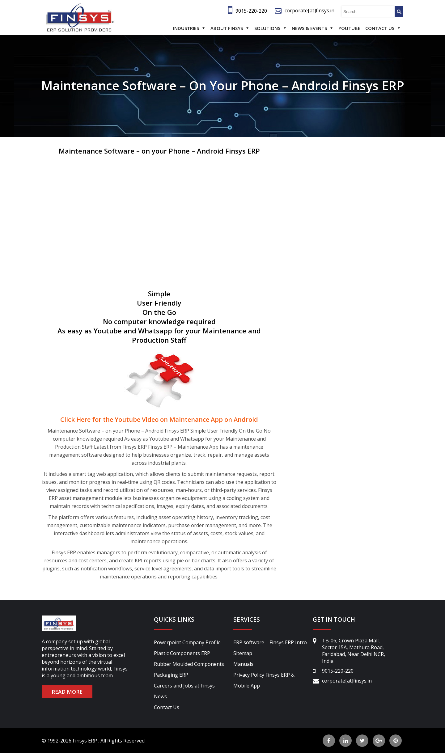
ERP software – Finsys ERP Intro (270, 642)
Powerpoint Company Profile (187, 642)
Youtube (349, 28)
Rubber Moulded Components (189, 664)
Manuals (243, 664)
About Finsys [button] (226, 28)
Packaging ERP (171, 674)
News (160, 696)
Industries (186, 28)
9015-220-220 (251, 10)
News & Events (309, 28)
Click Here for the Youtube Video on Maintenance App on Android (159, 419)
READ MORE (67, 691)
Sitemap (242, 653)
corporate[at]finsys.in (309, 10)
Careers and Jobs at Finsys (184, 685)
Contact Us (379, 28)
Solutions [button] (267, 28)
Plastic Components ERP (182, 653)
